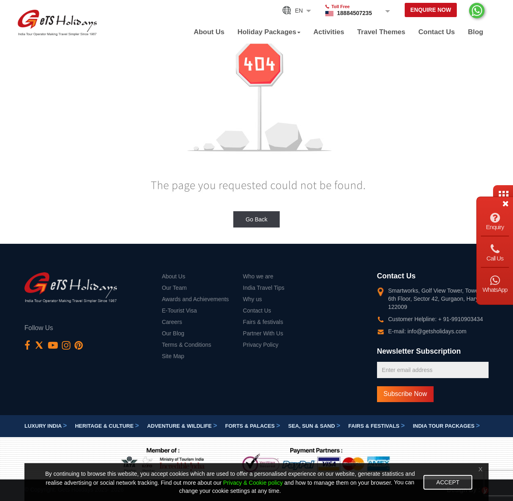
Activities (329, 32)
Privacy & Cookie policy (253, 482)
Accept (448, 482)
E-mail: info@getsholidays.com (427, 331)
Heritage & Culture (107, 426)
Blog (475, 32)
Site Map (173, 356)
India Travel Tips (264, 287)
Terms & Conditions (186, 344)
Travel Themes (381, 32)
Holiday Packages (268, 32)
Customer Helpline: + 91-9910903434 (435, 319)
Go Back (256, 219)
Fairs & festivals (263, 322)
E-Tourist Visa (179, 310)
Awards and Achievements (195, 299)
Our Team (174, 287)
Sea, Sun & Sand (314, 426)
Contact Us (436, 32)
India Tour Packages (446, 426)
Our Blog (173, 333)
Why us (252, 299)
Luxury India (45, 426)
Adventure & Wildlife (182, 426)
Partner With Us (263, 333)
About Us (209, 32)
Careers (172, 322)
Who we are (258, 276)
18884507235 (349, 13)
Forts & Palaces (252, 426)
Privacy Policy (260, 344)
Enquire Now (428, 10)
